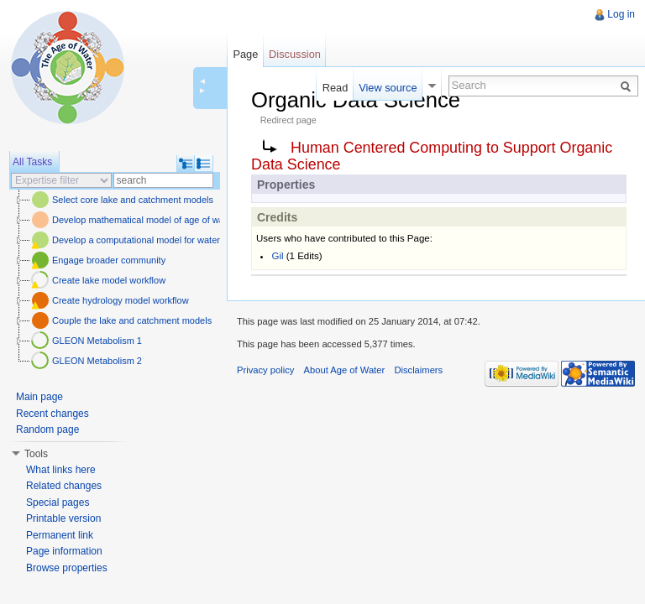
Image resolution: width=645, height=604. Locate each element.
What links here (61, 470)
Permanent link (59, 535)
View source (388, 87)
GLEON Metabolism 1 (97, 341)
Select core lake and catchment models (132, 200)
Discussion (295, 54)
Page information (64, 551)
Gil (277, 256)
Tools (36, 454)
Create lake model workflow (108, 280)
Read (335, 87)
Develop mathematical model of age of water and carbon (168, 220)
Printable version (63, 518)
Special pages (57, 502)
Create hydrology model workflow (120, 300)
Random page (47, 429)
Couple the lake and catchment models (132, 320)
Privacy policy (265, 370)
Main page (39, 397)
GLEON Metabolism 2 (97, 361)
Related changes (64, 486)
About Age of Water (344, 370)
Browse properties (67, 568)
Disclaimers (418, 370)
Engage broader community (108, 260)
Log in (621, 14)
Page (245, 54)
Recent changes (52, 413)
